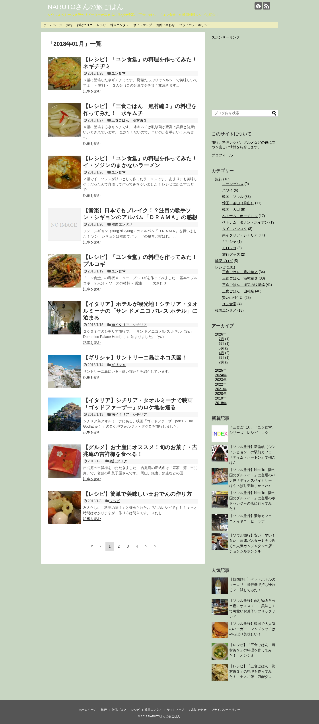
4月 (221, 353)
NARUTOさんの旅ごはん (85, 6)
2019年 (221, 398)
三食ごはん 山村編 (238, 291)
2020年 (221, 394)
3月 (221, 357)
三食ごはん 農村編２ (240, 272)
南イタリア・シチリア (129, 325)
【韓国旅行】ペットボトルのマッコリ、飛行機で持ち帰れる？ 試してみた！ (252, 584)
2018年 (221, 403)
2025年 (221, 370)
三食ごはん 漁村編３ (129, 120)
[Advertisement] (245, 71)
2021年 (221, 389)
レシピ (101, 25)
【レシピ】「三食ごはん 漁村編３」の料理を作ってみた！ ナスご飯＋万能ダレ (252, 671)
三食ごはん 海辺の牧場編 (243, 285)
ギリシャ (118, 365)
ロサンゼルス (232, 184)
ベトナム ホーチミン (240, 216)
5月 (221, 348)
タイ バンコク (234, 229)
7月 (221, 339)
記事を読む (92, 91)
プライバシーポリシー (194, 25)
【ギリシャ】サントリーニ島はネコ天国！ (135, 358)
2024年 (221, 375)
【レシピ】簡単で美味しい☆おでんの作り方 (137, 494)
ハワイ (227, 190)
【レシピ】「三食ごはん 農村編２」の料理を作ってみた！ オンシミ (252, 650)
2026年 (221, 334)
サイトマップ (142, 25)
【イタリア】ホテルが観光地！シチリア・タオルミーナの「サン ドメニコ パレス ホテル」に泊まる (140, 311)
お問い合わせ (165, 25)
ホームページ (52, 25)
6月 (221, 344)
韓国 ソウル (232, 197)
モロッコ (229, 248)
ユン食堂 (118, 73)
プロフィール (222, 155)
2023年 (221, 380)
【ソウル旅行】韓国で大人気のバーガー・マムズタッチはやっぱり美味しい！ (252, 629)
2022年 (221, 384)
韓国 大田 (231, 209)
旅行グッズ (231, 254)
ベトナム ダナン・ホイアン (245, 222)
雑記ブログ (84, 25)
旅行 (69, 25)
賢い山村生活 (232, 297)
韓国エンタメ (119, 25)
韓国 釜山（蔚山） (238, 203)
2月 (221, 362)
